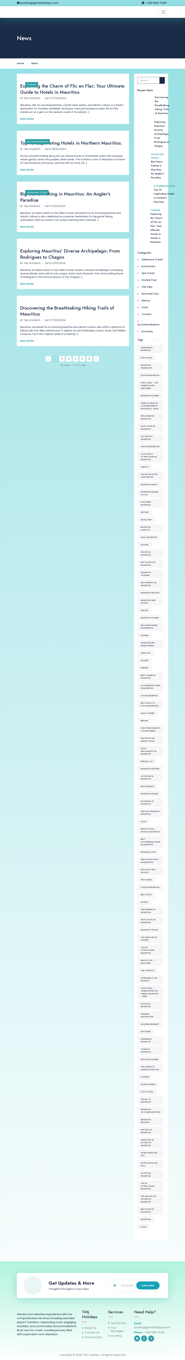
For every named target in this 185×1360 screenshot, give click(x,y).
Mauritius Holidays (146, 528)
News (34, 63)
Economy (147, 331)
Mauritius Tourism (146, 574)
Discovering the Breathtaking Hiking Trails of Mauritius (67, 311)
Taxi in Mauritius (149, 695)
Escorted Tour (150, 293)
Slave (143, 821)
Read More (27, 119)
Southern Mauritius (146, 503)
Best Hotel (146, 894)
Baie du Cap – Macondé (147, 961)
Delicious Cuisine (149, 1059)
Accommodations (37, 141)
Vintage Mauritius (150, 446)
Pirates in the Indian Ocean (148, 739)
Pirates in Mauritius (146, 553)
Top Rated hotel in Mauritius (149, 475)
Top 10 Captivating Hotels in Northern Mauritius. (71, 143)
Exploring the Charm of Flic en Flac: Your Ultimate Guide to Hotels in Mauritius (72, 89)
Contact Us (91, 1332)
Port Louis (146, 357)
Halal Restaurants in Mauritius (148, 751)
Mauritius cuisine (150, 617)
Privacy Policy (93, 1337)
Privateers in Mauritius (147, 417)
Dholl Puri (146, 519)
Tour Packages (117, 1329)
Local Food (147, 1091)
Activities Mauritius (146, 1174)
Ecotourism (148, 266)
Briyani (144, 720)
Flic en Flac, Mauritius (147, 437)
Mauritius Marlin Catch (149, 493)
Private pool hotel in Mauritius (150, 830)
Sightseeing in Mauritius (148, 911)
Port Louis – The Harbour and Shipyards (149, 385)
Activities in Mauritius (147, 777)
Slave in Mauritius (150, 375)
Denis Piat (146, 653)
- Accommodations (148, 322)
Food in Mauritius (150, 887)
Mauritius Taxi (148, 852)
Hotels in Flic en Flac (149, 1164)
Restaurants (147, 786)
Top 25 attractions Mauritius (147, 950)
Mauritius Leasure (150, 768)
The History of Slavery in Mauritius (148, 1199)
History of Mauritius (146, 1131)
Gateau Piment (148, 1084)
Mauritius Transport (146, 366)
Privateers (146, 879)
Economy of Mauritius (147, 802)
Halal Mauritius (149, 537)
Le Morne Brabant (150, 1024)
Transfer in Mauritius (146, 349)
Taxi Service (118, 1323)
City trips (147, 287)
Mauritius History (150, 592)
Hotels (144, 902)
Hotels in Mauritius (146, 1005)
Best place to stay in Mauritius (150, 704)
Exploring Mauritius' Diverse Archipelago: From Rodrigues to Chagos (70, 253)
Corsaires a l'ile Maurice (149, 979)
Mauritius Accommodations (150, 1111)
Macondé (146, 1031)
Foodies (145, 1076)
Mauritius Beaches (146, 1121)
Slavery (145, 544)
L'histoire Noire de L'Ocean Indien (150, 729)
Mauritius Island (149, 793)
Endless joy (147, 761)
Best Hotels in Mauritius (148, 563)
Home (20, 63)
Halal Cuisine (147, 713)
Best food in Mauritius (147, 1210)
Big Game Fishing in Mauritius (149, 626)
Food (145, 307)
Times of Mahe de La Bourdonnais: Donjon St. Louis (149, 406)
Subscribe (148, 1285)
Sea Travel (148, 273)
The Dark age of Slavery (149, 938)
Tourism (31, 84)
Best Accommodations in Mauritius (150, 842)
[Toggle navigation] (163, 12)
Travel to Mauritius (146, 1100)
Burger (144, 667)
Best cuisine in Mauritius (148, 676)
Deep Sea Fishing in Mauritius (150, 812)
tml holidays (147, 970)
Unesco (145, 466)
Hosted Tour (149, 280)
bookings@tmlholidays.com (37, 3)
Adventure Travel (37, 192)
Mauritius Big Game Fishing (148, 644)
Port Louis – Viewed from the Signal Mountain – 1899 (149, 992)
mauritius (146, 1219)
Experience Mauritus (146, 1040)
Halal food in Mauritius (148, 427)
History (146, 300)
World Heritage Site (149, 1154)
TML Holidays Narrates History (150, 1068)
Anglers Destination (147, 1015)
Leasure (145, 635)
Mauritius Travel (149, 929)
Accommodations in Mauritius (150, 687)
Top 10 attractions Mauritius (147, 1186)
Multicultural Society (148, 871)
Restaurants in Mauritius (148, 584)
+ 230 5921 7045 (154, 3)
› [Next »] (96, 359)
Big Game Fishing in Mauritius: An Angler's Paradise (65, 196)
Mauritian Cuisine (150, 395)
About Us (90, 1328)
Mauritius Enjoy (149, 484)
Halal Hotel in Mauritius (148, 921)
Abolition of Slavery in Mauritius (147, 1143)
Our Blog (116, 1335)
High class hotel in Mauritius (149, 861)
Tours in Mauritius (146, 1050)
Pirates (144, 610)
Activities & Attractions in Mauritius (149, 457)
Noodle (145, 660)
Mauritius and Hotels (148, 601)
